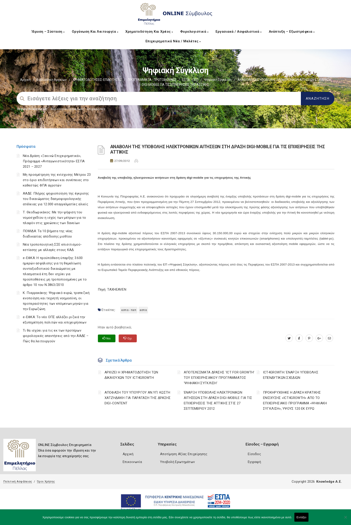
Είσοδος (254, 454)
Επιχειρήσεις (96, 109)
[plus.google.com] (319, 338)
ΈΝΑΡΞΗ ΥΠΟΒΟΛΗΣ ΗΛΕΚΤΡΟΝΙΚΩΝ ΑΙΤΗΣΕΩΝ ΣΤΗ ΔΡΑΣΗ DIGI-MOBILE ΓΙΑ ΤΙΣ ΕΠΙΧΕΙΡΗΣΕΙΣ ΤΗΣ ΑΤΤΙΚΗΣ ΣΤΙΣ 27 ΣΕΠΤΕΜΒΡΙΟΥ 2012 (218, 400)
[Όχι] (345, 519)
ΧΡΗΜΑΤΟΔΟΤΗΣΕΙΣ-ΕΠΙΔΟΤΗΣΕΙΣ (97, 79)
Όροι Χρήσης (46, 481)
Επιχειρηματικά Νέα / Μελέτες (173, 41)
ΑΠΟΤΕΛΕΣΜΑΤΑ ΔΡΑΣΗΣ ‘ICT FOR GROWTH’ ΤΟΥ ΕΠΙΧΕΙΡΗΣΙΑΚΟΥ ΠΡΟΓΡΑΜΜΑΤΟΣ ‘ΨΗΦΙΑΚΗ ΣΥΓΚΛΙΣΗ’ (219, 377)
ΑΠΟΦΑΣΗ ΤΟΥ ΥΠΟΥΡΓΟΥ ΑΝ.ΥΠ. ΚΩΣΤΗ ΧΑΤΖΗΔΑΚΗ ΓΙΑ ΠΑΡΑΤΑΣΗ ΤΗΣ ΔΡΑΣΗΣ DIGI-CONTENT (138, 397)
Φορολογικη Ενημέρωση (67, 109)
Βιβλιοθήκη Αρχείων (51, 79)
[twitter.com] (289, 338)
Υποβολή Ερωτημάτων (177, 462)
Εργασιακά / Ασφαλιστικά (239, 32)
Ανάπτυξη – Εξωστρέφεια (292, 32)
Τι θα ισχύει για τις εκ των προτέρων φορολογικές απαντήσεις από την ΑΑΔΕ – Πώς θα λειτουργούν (55, 335)
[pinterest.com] (309, 338)
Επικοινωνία (132, 462)
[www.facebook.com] (299, 338)
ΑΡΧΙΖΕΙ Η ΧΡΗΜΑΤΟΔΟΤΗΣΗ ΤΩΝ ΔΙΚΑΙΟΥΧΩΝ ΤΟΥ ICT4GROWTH (131, 375)
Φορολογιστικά (194, 32)
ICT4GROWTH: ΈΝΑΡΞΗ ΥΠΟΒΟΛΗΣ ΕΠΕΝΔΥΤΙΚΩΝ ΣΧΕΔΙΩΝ (290, 375)
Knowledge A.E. (329, 482)
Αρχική (25, 79)
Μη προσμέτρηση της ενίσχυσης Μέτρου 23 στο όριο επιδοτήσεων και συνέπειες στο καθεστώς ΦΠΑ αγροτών (57, 180)
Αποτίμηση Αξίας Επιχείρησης (183, 454)
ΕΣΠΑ (143, 310)
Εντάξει (301, 517)
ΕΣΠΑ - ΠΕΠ (190, 79)
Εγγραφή (254, 462)
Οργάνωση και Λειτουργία (95, 32)
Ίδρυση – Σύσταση (48, 32)
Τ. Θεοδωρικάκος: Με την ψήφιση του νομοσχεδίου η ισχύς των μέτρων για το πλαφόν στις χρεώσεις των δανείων (54, 217)
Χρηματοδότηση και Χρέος (149, 32)
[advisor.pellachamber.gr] (329, 338)
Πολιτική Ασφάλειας (17, 481)
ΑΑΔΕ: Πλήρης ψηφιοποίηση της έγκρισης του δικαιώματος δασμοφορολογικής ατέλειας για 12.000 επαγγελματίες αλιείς (56, 198)
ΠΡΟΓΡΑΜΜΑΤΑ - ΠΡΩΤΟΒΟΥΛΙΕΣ (152, 79)
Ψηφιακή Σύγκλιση (218, 79)
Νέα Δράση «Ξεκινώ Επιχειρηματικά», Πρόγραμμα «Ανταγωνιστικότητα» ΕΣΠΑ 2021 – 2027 (54, 161)
